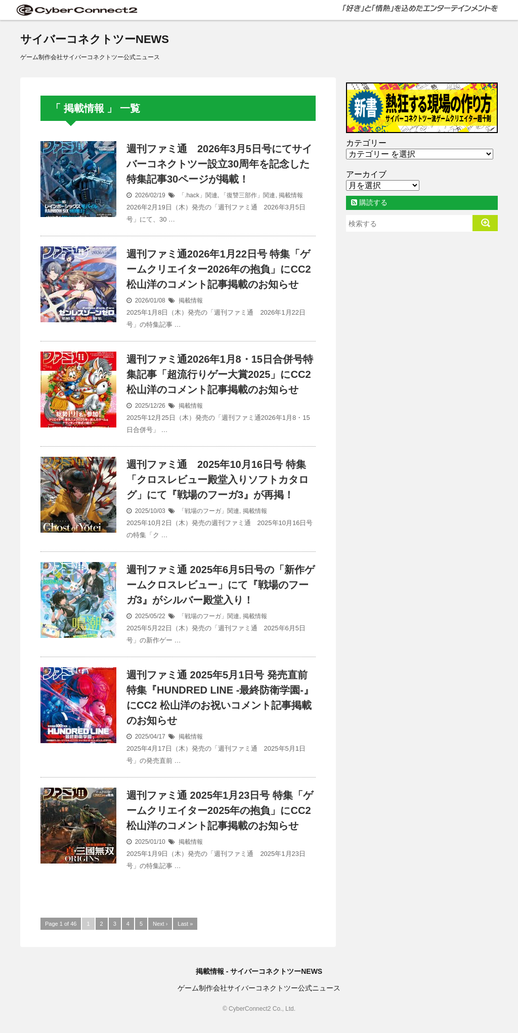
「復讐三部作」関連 (248, 195)
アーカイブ (366, 174)
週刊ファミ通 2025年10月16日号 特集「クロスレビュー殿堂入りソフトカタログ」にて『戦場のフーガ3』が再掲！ (217, 479)
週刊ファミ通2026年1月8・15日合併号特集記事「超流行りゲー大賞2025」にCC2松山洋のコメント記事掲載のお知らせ (219, 374)
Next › (160, 924)
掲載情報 (291, 195)
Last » (185, 924)
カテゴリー (366, 143)
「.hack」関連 (198, 195)
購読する (369, 202)
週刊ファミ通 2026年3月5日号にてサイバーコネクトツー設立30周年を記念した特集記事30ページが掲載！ (219, 164)
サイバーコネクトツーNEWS (94, 39)
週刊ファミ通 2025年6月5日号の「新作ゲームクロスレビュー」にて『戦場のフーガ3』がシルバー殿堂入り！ (220, 585)
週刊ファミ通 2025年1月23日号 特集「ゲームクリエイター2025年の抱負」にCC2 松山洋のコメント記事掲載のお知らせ (219, 810)
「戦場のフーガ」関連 (209, 510)
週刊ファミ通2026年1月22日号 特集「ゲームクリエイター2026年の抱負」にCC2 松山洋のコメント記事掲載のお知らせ (218, 269)
